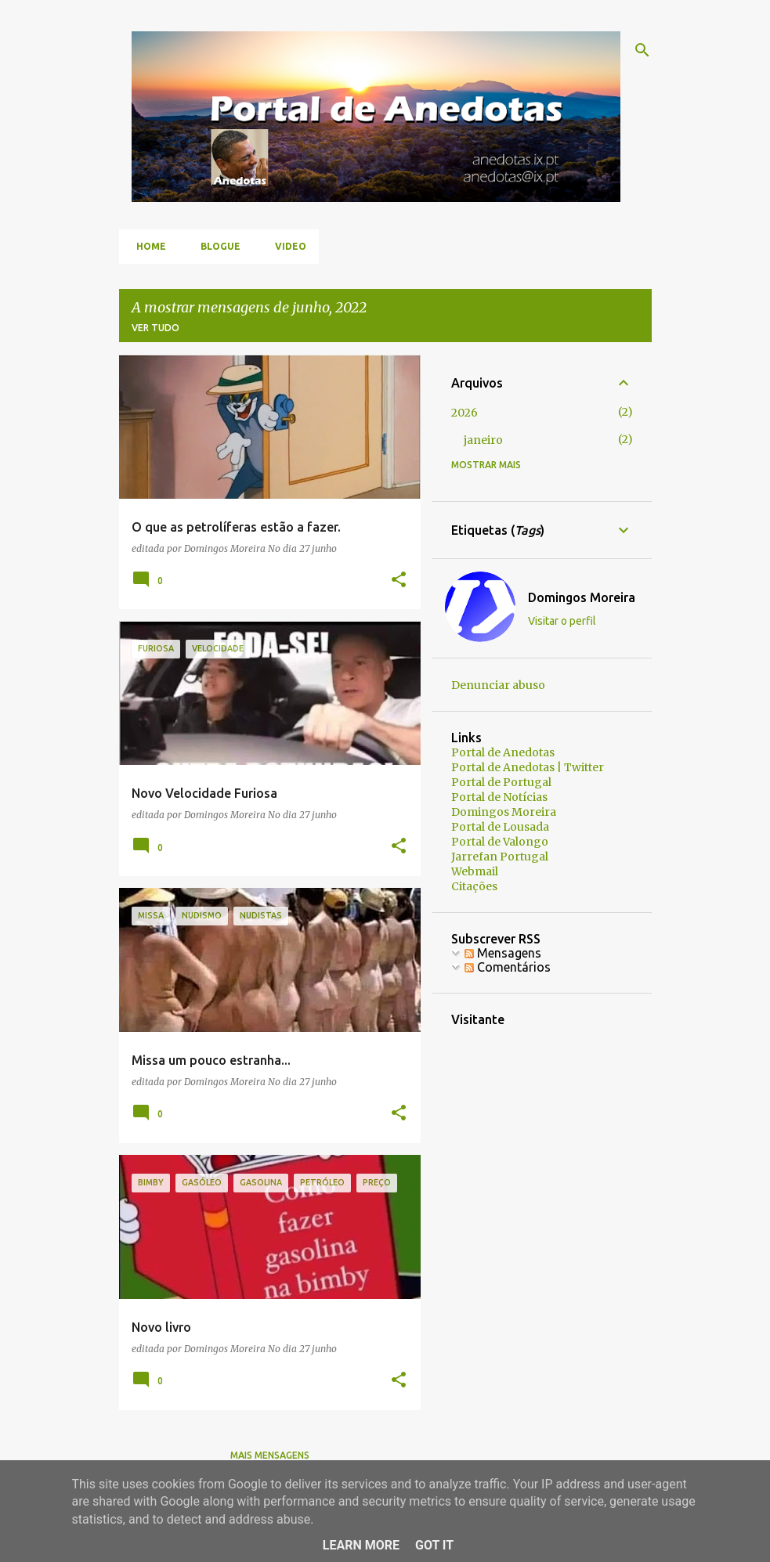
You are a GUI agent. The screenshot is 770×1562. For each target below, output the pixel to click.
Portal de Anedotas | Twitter (527, 767)
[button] (398, 580)
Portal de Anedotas (503, 752)
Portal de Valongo (499, 842)
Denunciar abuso (498, 685)
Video (286, 246)
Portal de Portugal (501, 782)
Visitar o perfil (562, 621)
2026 (464, 413)
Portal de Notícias (499, 797)
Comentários (508, 967)
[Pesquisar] (642, 50)
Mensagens (503, 953)
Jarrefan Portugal (499, 857)
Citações (474, 886)
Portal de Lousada (500, 827)
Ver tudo (155, 328)
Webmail (474, 871)
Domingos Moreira (581, 597)
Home (146, 246)
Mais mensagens (269, 1455)
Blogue (216, 246)
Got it (434, 1545)
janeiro (483, 440)
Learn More (361, 1545)
